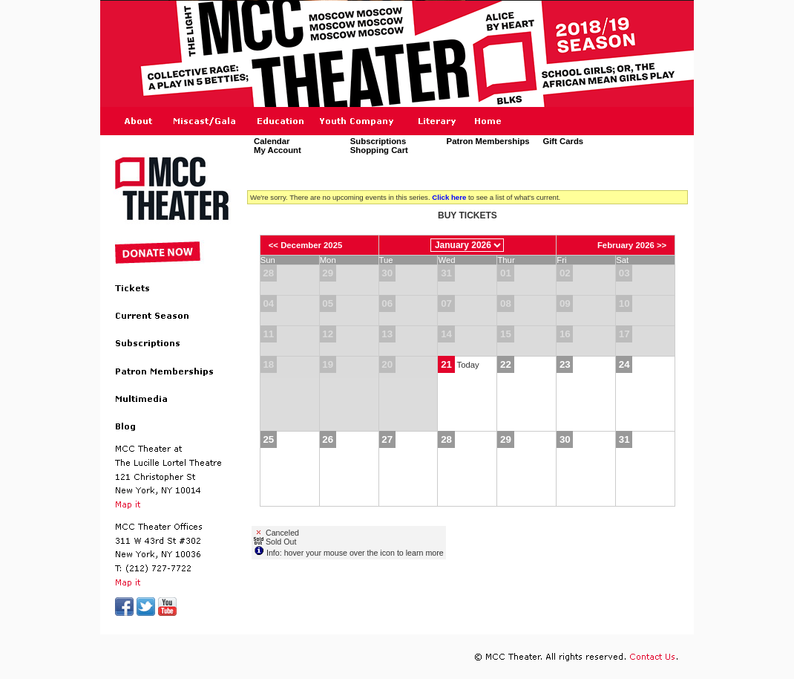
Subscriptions (378, 141)
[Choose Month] (467, 245)
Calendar (271, 141)
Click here (449, 197)
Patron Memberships (488, 141)
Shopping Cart (379, 150)
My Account (277, 150)
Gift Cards (562, 141)
